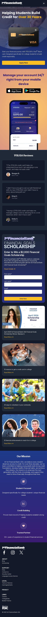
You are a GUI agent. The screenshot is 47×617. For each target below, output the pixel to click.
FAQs (3, 570)
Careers (4, 596)
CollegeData (6, 598)
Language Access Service (10, 576)
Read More (8, 337)
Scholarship (5, 563)
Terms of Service (7, 583)
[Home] (12, 3)
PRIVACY (5, 590)
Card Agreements (7, 585)
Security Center (6, 574)
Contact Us (5, 572)
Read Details (9, 269)
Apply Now (23, 63)
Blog (3, 561)
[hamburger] (43, 3)
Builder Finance (6, 600)
